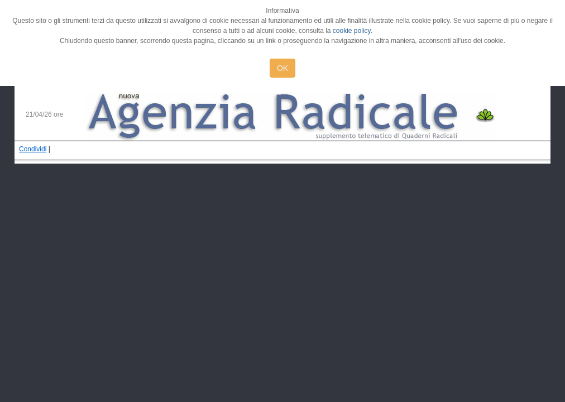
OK (282, 68)
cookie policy (352, 31)
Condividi (32, 149)
